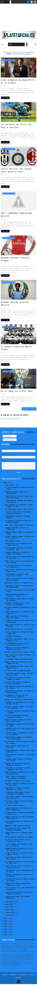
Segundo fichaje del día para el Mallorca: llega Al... (17, 765)
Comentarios (8, 440)
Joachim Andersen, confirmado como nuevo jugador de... (18, 810)
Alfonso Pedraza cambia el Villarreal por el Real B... (19, 538)
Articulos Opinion (9, 60)
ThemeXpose (13, 975)
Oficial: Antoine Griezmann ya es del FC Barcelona (19, 785)
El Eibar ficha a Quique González (18, 671)
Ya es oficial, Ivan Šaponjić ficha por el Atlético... (18, 846)
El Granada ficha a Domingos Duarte (18, 660)
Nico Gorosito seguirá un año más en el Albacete (19, 688)
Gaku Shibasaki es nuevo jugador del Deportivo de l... (19, 668)
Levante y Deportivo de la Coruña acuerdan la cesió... (17, 513)
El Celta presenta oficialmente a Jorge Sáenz (20, 609)
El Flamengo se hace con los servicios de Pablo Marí (20, 863)
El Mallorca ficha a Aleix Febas (17, 782)
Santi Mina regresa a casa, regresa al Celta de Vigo (19, 675)
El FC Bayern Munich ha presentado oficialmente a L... (18, 567)
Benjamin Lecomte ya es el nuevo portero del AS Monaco (17, 605)
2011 (6, 936)
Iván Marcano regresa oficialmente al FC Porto (19, 872)
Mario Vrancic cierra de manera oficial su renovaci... (20, 743)
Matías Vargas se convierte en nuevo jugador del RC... (19, 663)
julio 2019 (10, 486)
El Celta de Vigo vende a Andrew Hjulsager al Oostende (17, 794)
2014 (6, 927)
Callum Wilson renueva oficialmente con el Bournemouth (18, 739)
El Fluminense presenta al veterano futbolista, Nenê (18, 549)
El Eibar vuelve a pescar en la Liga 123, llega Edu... (19, 708)
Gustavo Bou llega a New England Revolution (17, 898)
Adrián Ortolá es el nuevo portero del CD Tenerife (19, 730)
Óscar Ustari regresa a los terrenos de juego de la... (20, 571)
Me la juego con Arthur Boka (17, 391)
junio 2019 (10, 902)
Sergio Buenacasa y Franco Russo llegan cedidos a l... (20, 752)
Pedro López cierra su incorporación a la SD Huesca (20, 563)
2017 (6, 919)
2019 (6, 483)
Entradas (7, 437)
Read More (5, 98)
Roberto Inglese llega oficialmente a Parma (19, 534)
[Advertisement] (19, 18)
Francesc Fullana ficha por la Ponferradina (16, 493)
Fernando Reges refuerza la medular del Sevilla (18, 761)
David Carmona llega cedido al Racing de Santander (19, 600)
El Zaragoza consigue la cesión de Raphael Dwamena (18, 522)
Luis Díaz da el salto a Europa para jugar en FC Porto (19, 894)
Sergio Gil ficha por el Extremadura (19, 700)
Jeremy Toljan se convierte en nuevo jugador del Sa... (19, 854)
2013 (6, 930)
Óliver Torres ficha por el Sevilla (18, 630)
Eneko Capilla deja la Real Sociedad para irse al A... (19, 798)
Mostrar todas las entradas (22, 54)
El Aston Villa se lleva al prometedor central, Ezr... (19, 814)
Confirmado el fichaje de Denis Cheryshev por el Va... (17, 789)
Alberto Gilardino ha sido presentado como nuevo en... (19, 818)
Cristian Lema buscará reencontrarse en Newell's (19, 876)
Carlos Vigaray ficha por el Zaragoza (19, 838)
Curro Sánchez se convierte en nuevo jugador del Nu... (19, 506)
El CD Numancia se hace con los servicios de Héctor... (17, 645)
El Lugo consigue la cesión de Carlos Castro (19, 489)
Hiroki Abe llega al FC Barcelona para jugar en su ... (19, 613)
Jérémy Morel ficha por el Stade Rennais (17, 518)
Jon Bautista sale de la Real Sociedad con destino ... (19, 881)
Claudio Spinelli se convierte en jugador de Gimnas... (17, 554)
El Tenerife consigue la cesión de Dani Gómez (20, 591)
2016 (6, 922)
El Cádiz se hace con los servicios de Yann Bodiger (19, 622)
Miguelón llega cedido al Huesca (17, 826)
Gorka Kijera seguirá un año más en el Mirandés (20, 823)
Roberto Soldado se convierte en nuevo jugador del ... (19, 633)
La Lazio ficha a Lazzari (14, 806)
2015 (6, 925)
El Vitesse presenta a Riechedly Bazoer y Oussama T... (20, 712)
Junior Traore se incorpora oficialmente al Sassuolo (15, 778)
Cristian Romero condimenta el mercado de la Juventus (20, 734)
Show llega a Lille (12, 542)
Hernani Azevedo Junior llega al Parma (20, 653)
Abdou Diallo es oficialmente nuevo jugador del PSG (18, 545)
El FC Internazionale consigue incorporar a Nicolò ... (16, 717)
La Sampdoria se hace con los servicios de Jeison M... (16, 697)
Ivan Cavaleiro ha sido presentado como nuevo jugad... (20, 656)
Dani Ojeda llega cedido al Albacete (19, 526)
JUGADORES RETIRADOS (13, 637)
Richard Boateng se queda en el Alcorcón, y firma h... (17, 596)
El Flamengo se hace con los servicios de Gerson (20, 726)
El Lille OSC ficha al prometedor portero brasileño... (18, 684)
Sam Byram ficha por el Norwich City (19, 584)
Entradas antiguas (29, 410)
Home (2, 44)
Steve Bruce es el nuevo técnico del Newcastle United (19, 498)
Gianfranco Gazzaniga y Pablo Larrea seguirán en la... (19, 640)
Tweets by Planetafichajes (11, 419)
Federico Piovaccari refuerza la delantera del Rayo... (17, 649)
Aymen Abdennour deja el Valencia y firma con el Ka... (18, 867)
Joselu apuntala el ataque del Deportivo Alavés (16, 618)
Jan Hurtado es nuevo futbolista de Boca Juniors (18, 859)
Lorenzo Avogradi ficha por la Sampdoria (16, 529)
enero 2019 (10, 916)
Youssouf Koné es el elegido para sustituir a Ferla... (17, 885)
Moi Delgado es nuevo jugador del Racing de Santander (17, 830)
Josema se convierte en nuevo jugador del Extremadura (19, 580)
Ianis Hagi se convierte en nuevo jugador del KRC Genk (17, 769)
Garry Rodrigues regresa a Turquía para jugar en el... (18, 721)
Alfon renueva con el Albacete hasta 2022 (19, 834)
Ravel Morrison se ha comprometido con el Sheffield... (20, 558)
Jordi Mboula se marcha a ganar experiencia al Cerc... (17, 576)
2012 (6, 933)
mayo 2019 (10, 905)
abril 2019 (10, 908)
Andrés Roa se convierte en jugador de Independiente (19, 692)
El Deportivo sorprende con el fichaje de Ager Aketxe (19, 704)
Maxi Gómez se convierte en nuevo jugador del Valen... (18, 679)
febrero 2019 (11, 913)
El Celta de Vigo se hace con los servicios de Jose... (17, 841)
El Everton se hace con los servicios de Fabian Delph (19, 587)
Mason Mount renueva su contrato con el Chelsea (20, 626)
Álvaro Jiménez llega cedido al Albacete (17, 747)
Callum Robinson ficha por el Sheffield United (20, 756)
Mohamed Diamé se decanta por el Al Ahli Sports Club (18, 850)
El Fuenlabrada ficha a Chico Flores (19, 510)
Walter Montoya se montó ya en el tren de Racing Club (19, 774)
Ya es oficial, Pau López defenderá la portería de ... (20, 889)
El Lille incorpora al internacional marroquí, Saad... (19, 803)
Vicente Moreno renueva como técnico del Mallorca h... (19, 502)
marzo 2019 (10, 911)
